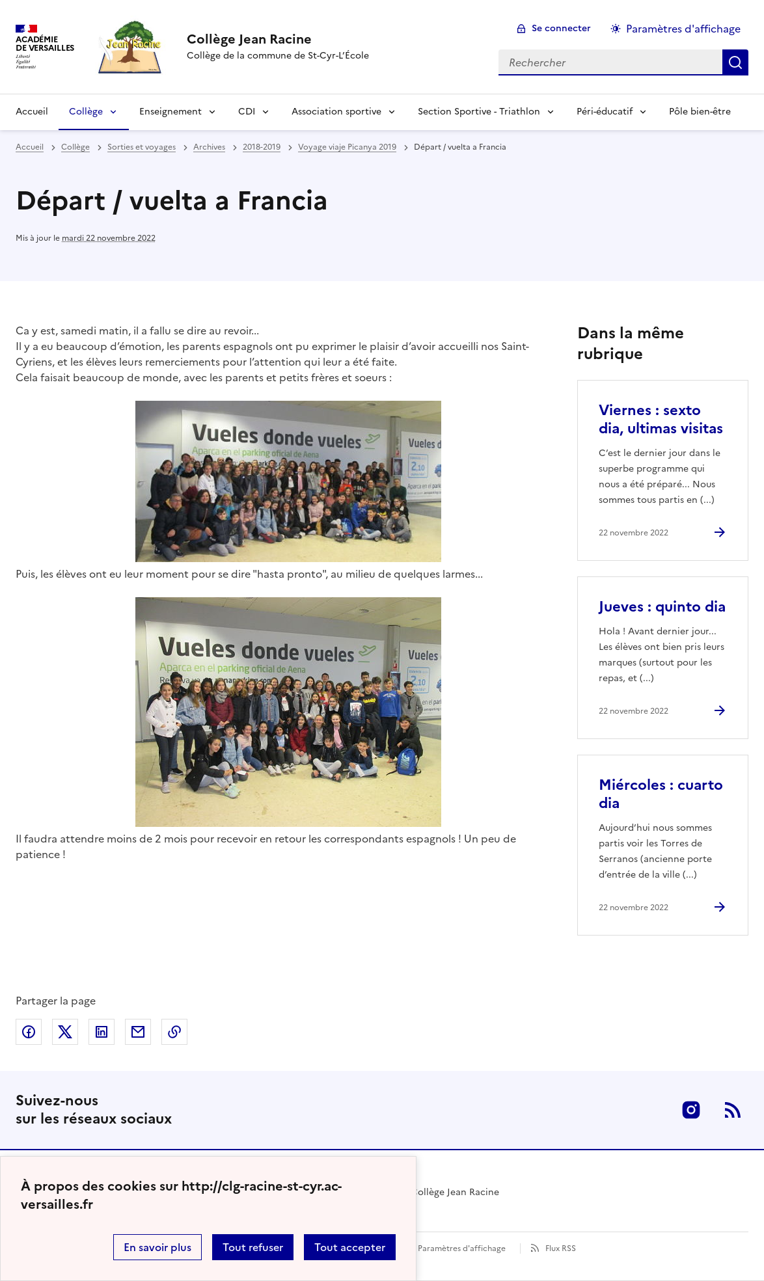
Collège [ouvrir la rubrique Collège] (75, 147)
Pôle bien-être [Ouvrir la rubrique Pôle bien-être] (700, 111)
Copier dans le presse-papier (174, 1032)
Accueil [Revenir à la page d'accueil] (32, 111)
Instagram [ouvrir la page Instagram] (691, 1110)
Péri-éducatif (605, 111)
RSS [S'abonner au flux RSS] (732, 1110)
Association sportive (336, 111)
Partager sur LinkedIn (102, 1032)
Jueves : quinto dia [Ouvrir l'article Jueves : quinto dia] (662, 606)
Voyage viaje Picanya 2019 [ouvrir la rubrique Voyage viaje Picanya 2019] (347, 147)
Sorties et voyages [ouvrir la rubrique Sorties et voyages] (141, 147)
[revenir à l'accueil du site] (278, 39)
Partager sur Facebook (29, 1032)
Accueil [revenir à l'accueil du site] (30, 147)
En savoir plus (157, 1247)
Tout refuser (253, 1247)
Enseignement (170, 111)
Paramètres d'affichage (462, 1248)
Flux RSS (560, 1248)
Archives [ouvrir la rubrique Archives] (209, 147)
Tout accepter (349, 1247)
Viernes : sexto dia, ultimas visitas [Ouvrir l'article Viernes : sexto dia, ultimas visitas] (661, 419)
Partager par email (138, 1032)
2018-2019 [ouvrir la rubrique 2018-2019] (261, 147)
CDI (246, 111)
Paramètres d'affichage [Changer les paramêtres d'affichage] (683, 28)
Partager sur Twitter (65, 1032)
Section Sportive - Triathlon (479, 111)
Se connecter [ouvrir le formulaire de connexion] (561, 28)
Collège (86, 111)
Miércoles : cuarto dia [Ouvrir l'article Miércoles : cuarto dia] (661, 794)
